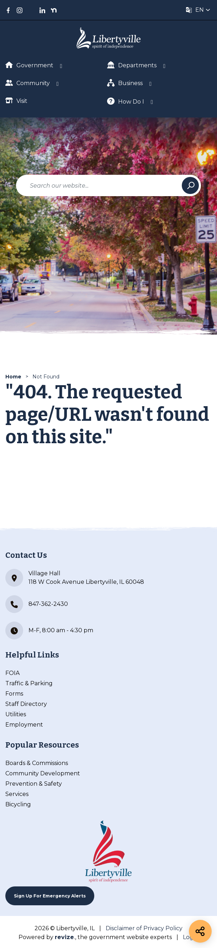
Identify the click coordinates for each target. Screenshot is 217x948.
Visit (16, 100)
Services (16, 794)
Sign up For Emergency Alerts (50, 896)
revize (64, 937)
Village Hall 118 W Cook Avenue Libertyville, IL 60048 (74, 578)
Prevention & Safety (33, 783)
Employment (24, 724)
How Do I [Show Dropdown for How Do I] (125, 101)
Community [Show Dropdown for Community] (27, 83)
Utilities (15, 714)
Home (13, 376)
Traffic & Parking (29, 683)
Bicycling (18, 804)
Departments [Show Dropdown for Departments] (132, 65)
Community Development (42, 773)
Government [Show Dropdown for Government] (29, 65)
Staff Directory (26, 704)
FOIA (12, 673)
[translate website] (198, 10)
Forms (14, 693)
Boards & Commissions (36, 763)
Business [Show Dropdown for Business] (125, 83)
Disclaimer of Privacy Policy (144, 928)
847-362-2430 (36, 604)
